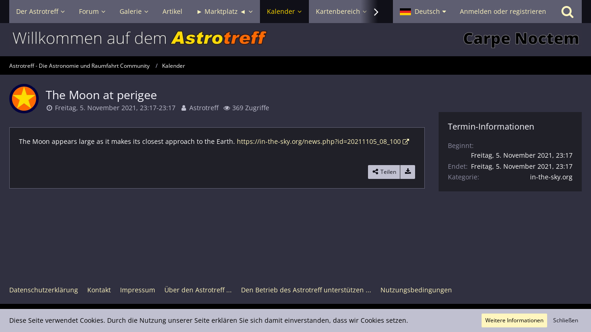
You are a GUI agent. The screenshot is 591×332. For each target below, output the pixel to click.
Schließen (565, 320)
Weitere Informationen (514, 320)
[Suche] (567, 11)
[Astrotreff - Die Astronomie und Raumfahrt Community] (295, 39)
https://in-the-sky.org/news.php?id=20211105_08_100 (319, 141)
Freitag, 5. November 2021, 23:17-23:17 (115, 107)
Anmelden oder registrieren (503, 11)
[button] (423, 11)
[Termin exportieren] (407, 172)
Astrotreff (203, 107)
